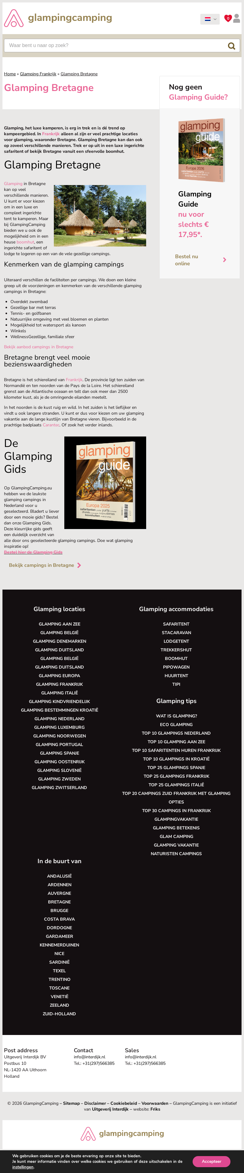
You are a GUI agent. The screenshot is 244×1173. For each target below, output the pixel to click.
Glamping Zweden (59, 779)
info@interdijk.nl (89, 1057)
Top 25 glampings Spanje (176, 768)
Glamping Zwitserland (59, 788)
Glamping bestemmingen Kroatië (59, 710)
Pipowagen (176, 667)
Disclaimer (95, 1103)
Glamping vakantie (176, 845)
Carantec (51, 425)
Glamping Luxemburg (59, 727)
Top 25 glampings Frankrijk (176, 776)
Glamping (13, 184)
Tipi (176, 684)
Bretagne (59, 902)
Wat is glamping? (176, 716)
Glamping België (59, 633)
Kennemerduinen (59, 945)
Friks (155, 1109)
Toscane (59, 988)
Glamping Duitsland (59, 650)
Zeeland (59, 1005)
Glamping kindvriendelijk (59, 702)
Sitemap (71, 1103)
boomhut (25, 242)
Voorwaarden (155, 1103)
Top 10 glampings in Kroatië (176, 759)
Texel (59, 971)
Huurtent (176, 676)
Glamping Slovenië (59, 770)
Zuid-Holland (59, 1014)
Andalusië (59, 876)
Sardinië (59, 962)
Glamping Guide (195, 199)
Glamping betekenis (176, 828)
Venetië (59, 997)
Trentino (59, 979)
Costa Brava (59, 919)
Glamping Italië (59, 693)
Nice (59, 954)
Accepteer (211, 1161)
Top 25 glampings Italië (176, 785)
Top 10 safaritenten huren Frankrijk (176, 750)
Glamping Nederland (59, 719)
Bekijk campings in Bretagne (45, 565)
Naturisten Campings (176, 854)
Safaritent (176, 624)
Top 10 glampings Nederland (176, 733)
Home (10, 74)
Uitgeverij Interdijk (110, 1109)
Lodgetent (176, 641)
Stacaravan (176, 633)
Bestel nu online (203, 260)
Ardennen (59, 885)
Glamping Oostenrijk (59, 762)
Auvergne (59, 893)
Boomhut (176, 659)
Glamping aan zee (59, 624)
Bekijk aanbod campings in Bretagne (38, 347)
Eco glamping (176, 725)
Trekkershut (176, 650)
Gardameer (59, 936)
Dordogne (59, 928)
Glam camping (176, 836)
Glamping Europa (59, 676)
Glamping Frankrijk (38, 74)
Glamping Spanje (59, 753)
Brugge (59, 911)
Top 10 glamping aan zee (176, 742)
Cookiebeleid (123, 1103)
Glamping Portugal (59, 745)
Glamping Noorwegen (59, 736)
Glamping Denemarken (59, 641)
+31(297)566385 (98, 1063)
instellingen (23, 1167)
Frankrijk (51, 134)
